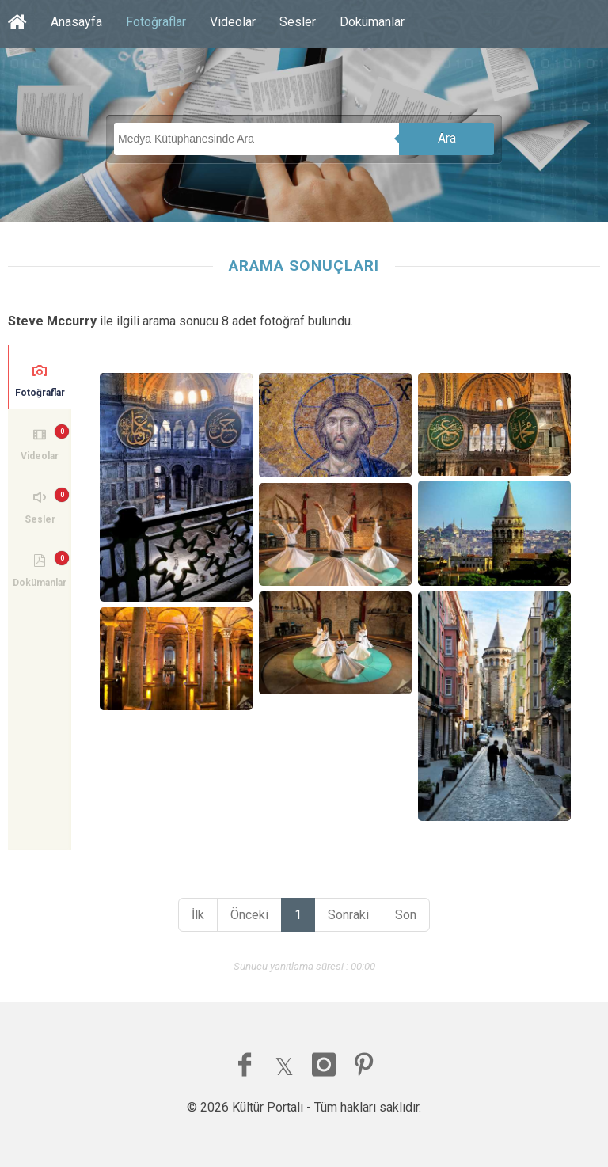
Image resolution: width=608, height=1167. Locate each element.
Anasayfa (76, 21)
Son (405, 914)
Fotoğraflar (156, 21)
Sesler (297, 21)
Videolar (233, 21)
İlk (198, 914)
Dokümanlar (372, 21)
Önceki (249, 914)
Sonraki (348, 914)
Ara (447, 138)
